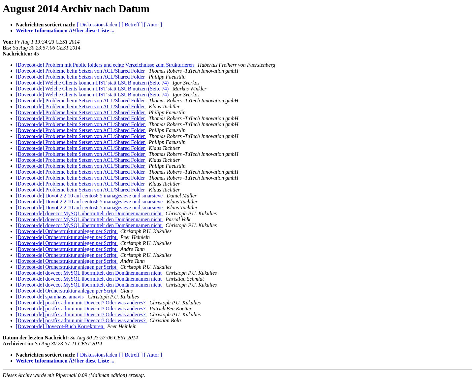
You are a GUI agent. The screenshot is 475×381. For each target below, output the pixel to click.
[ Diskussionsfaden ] (98, 24)
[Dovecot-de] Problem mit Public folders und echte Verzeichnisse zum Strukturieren (105, 65)
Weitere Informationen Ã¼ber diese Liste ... (65, 30)
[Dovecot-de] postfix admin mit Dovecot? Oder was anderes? (81, 302)
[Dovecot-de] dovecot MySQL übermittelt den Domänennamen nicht (89, 213)
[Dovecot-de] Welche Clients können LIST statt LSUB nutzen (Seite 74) (93, 83)
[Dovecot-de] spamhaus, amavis (50, 296)
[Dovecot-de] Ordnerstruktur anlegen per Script (67, 231)
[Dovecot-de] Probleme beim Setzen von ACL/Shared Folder (81, 71)
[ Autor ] (153, 24)
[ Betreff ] (132, 24)
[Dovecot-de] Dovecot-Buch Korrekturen (60, 326)
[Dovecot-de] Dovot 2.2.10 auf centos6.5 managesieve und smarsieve (90, 195)
